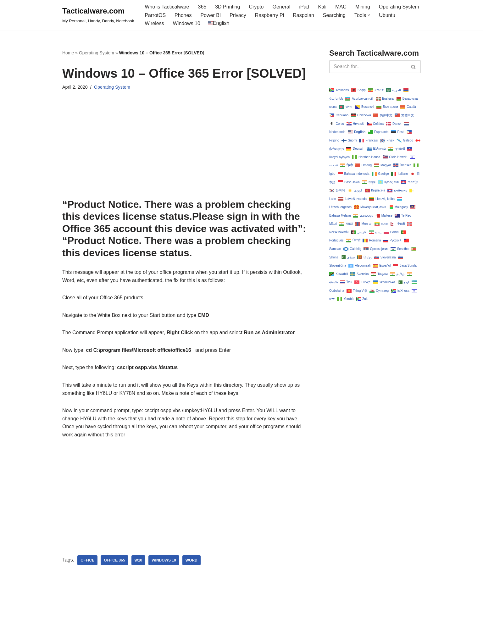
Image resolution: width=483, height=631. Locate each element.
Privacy (238, 15)
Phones (183, 15)
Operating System (399, 6)
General (282, 6)
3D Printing (227, 6)
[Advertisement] (186, 154)
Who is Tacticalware (167, 6)
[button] (369, 15)
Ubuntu (387, 15)
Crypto (256, 6)
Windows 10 (186, 23)
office (87, 560)
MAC (341, 6)
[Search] (368, 66)
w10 (138, 560)
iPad (304, 6)
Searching (334, 15)
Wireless (154, 23)
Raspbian (303, 15)
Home (68, 52)
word (191, 560)
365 (202, 6)
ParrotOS (155, 15)
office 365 (114, 560)
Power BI (210, 15)
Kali (322, 6)
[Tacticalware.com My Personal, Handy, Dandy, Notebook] (98, 15)
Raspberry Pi (269, 15)
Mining (362, 6)
